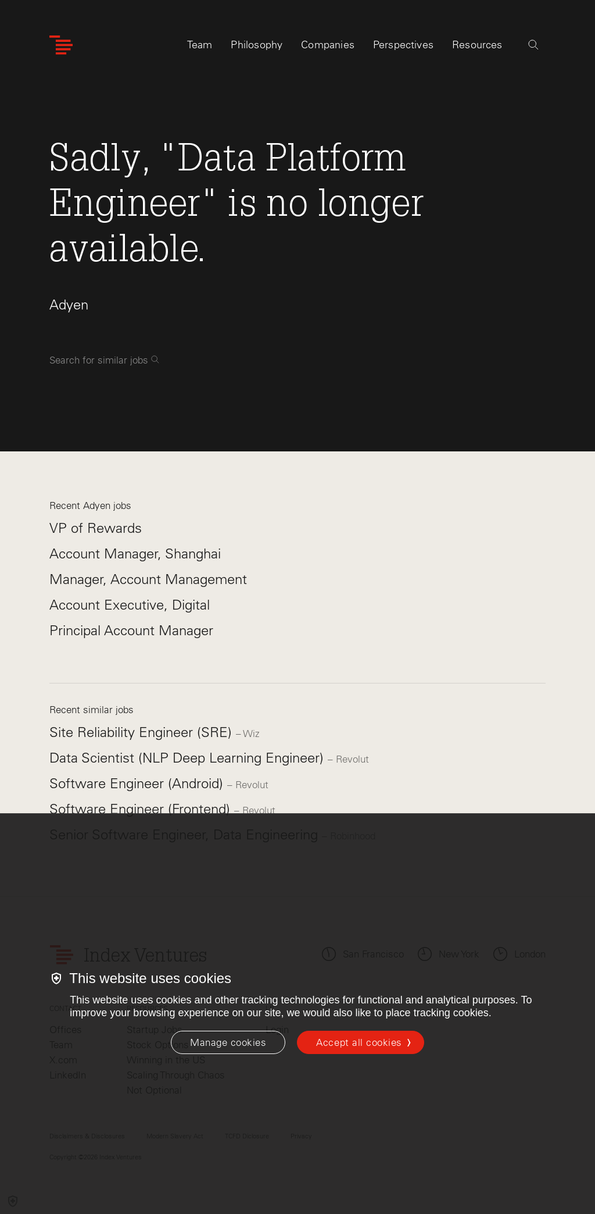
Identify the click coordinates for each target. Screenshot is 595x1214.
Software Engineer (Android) (138, 783)
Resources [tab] (477, 44)
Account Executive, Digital (129, 604)
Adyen (68, 304)
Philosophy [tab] (256, 44)
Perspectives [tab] (403, 44)
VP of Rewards (95, 527)
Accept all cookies (359, 1042)
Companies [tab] (327, 44)
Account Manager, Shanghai (135, 553)
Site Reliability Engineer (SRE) (142, 732)
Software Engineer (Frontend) (141, 808)
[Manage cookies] (228, 1042)
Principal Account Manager (131, 630)
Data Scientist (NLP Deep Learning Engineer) (188, 757)
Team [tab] (200, 44)
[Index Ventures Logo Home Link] (61, 45)
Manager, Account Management (148, 579)
